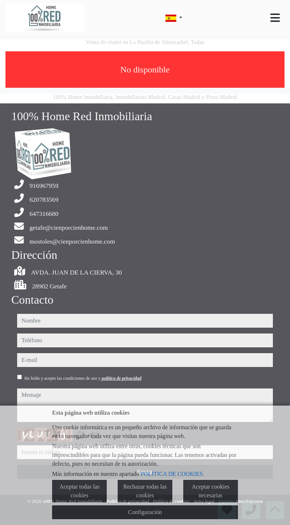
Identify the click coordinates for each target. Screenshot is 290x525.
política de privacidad (121, 378)
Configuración (145, 512)
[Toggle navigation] (275, 18)
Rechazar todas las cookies (144, 490)
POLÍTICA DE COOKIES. (172, 474)
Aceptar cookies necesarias (211, 490)
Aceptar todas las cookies (79, 490)
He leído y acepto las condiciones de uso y (82, 378)
